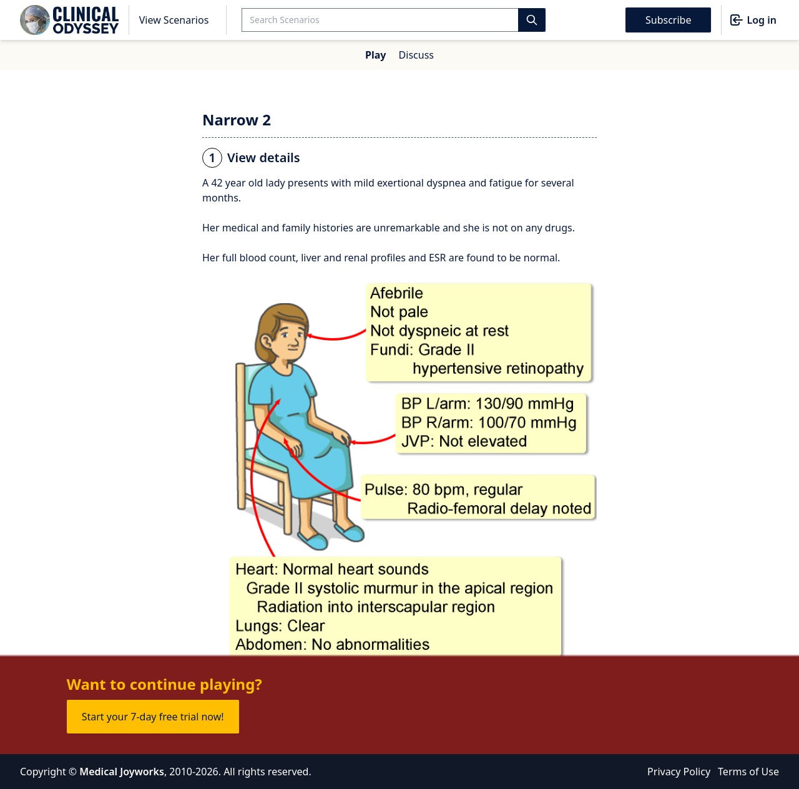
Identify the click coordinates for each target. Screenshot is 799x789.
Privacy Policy (678, 771)
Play (375, 55)
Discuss (416, 55)
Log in (753, 19)
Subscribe (668, 20)
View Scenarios (174, 20)
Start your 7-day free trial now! (153, 717)
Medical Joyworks (121, 771)
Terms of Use (748, 771)
